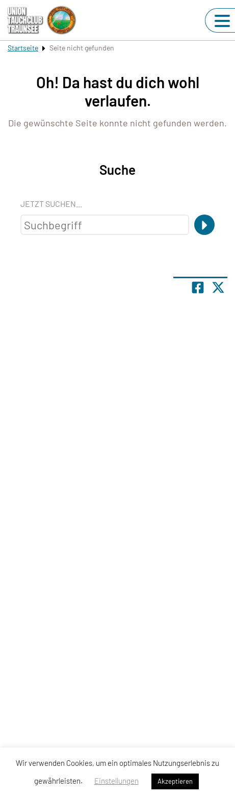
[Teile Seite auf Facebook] (198, 287)
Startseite (23, 47)
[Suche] (204, 225)
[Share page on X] (218, 287)
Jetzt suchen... (51, 203)
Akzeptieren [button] (175, 781)
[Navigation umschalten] (222, 21)
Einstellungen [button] (116, 780)
